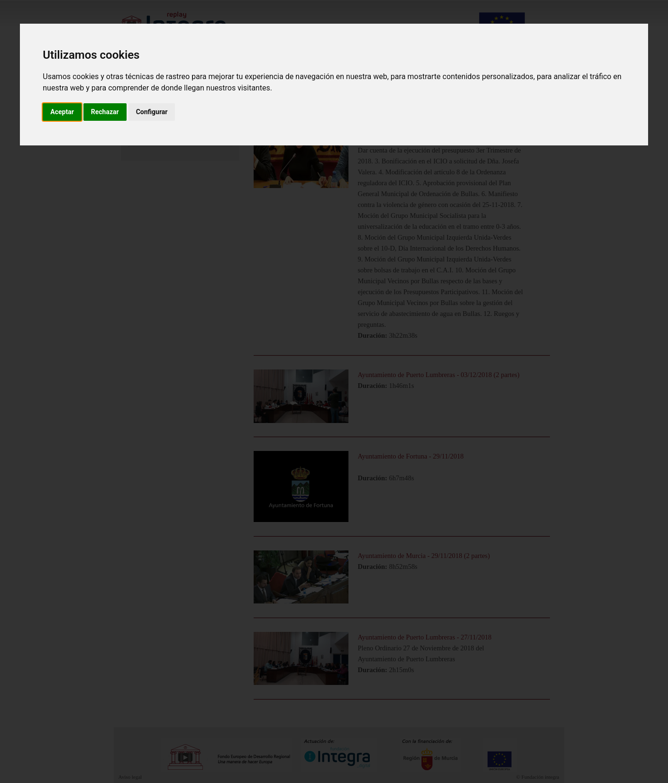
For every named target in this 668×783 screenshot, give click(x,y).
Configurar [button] (152, 112)
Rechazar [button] (105, 112)
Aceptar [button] (62, 112)
